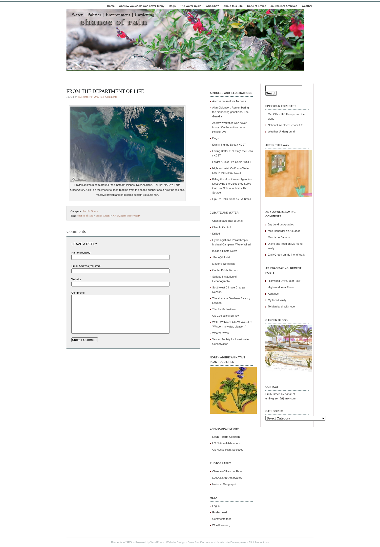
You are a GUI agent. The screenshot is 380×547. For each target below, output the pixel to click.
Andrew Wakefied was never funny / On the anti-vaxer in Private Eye (229, 127)
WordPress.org (221, 525)
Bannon (285, 237)
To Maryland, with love (281, 306)
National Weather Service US (285, 125)
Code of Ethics (256, 5)
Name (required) (81, 252)
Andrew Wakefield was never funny (142, 5)
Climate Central (221, 227)
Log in (216, 505)
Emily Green (103, 215)
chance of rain (85, 215)
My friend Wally (296, 254)
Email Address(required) (86, 265)
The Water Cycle (190, 5)
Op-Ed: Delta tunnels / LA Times (231, 198)
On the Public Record (225, 270)
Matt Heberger (276, 230)
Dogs (172, 5)
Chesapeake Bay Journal (227, 220)
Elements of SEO (121, 542)
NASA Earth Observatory (126, 215)
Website (76, 279)
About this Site (233, 5)
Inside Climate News (224, 250)
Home (111, 5)
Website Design (175, 542)
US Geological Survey (225, 315)
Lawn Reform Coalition (226, 436)
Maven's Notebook (223, 263)
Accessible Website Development (226, 542)
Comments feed (222, 518)
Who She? (212, 5)
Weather (307, 5)
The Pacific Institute (224, 309)
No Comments (109, 96)
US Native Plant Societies (227, 449)
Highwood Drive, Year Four (284, 280)
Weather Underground (281, 131)
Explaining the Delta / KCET (229, 144)
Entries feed (219, 512)
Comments (77, 292)
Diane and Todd (277, 243)
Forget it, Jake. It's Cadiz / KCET (232, 161)
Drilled (216, 233)
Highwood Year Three (281, 287)
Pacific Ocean (90, 211)
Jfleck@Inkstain (221, 257)
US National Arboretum (226, 443)
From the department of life (105, 91)
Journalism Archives (284, 5)
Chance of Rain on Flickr (227, 471)
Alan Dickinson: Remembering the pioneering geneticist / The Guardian (230, 112)
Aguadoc (288, 224)
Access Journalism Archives (229, 101)
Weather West (220, 332)
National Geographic (224, 484)
